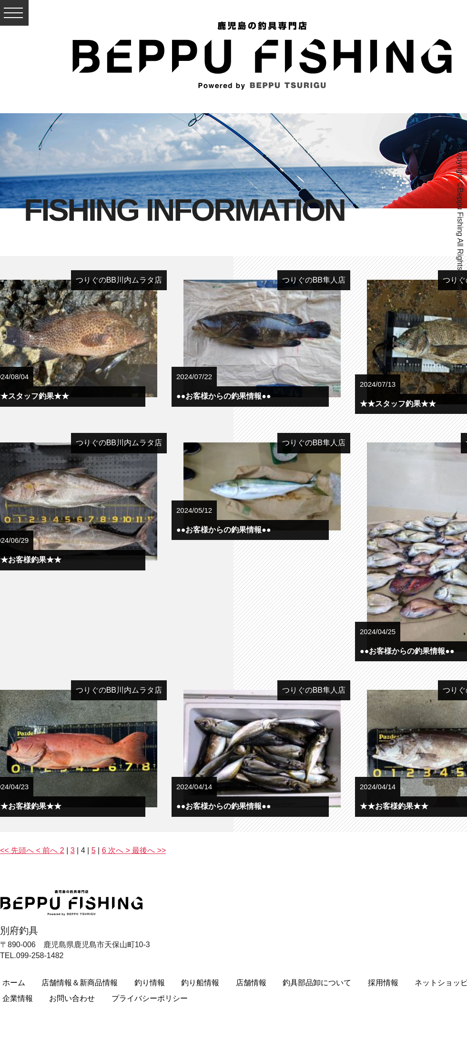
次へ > (118, 850)
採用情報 (383, 983)
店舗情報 (251, 983)
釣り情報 (149, 983)
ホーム (13, 983)
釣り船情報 (200, 983)
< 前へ (48, 850)
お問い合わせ (72, 998)
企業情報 (17, 998)
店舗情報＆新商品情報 (79, 983)
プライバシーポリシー (150, 998)
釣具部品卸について (317, 983)
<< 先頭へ (18, 850)
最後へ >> (148, 850)
